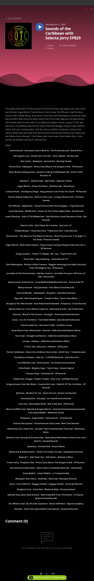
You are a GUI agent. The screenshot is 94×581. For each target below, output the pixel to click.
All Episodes (13, 18)
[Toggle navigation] (91, 9)
